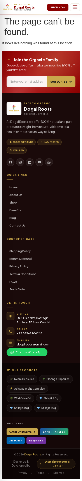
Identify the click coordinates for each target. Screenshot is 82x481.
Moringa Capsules (56, 379)
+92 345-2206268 (29, 333)
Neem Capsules (22, 379)
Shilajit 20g (48, 398)
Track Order (17, 289)
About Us (15, 195)
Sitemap (58, 472)
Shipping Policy (20, 251)
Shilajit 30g (19, 408)
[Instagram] (20, 162)
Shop (13, 202)
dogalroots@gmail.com (33, 344)
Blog (12, 218)
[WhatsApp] (49, 162)
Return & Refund (20, 258)
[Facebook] (10, 162)
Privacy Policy (18, 266)
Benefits (15, 210)
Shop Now (57, 7)
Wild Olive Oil (20, 398)
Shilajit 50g (46, 408)
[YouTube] (39, 162)
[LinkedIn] (30, 162)
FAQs (13, 281)
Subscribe (61, 81)
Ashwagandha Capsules (27, 388)
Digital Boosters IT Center (55, 463)
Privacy (22, 472)
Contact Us (17, 225)
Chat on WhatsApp (27, 352)
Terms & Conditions (22, 274)
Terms (40, 472)
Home (13, 187)
